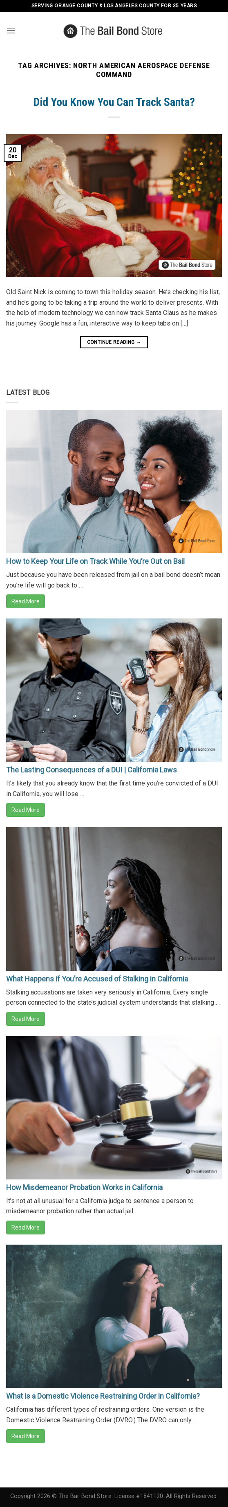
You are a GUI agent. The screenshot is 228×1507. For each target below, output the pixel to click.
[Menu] (11, 30)
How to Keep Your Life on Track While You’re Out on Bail (95, 561)
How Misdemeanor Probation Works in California (84, 1187)
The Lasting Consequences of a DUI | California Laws (91, 770)
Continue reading (114, 342)
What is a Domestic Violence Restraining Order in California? (103, 1396)
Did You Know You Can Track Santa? (114, 102)
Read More (25, 601)
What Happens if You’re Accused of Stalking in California (97, 979)
